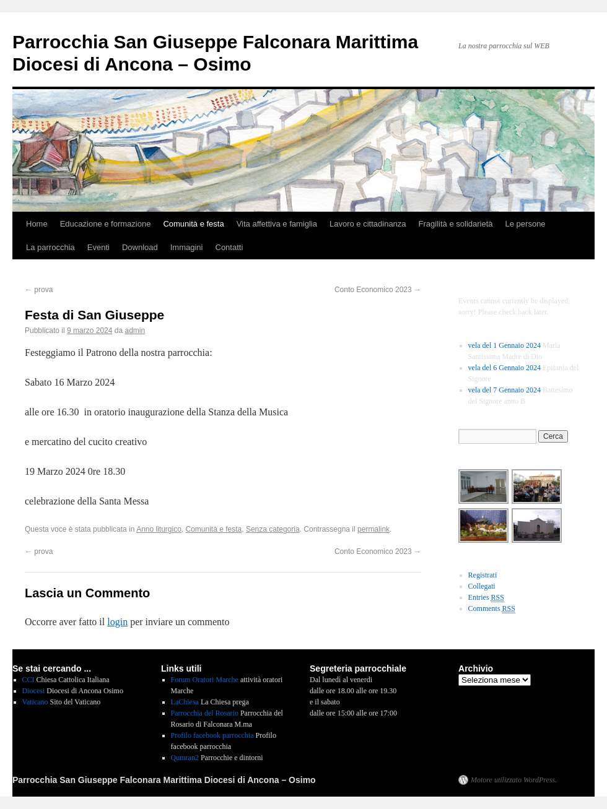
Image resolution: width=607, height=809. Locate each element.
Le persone (525, 223)
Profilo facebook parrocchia (212, 735)
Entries (486, 597)
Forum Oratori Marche (204, 679)
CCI (28, 679)
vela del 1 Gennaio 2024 (504, 345)
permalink (373, 529)
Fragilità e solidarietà (456, 223)
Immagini (186, 247)
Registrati (482, 575)
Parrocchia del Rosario (204, 713)
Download (140, 247)
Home (37, 223)
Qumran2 (185, 757)
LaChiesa (185, 702)
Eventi (98, 247)
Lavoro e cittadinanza (368, 223)
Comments (491, 608)
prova (39, 289)
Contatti (229, 247)
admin (135, 330)
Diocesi (33, 690)
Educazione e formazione (105, 223)
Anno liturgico (158, 529)
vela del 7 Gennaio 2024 (504, 390)
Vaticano (35, 702)
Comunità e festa (193, 223)
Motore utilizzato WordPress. (514, 780)
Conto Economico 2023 (377, 289)
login (117, 621)
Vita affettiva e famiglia (277, 223)
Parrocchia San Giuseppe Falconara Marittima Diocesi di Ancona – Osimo (164, 780)
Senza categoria (273, 529)
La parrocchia (50, 247)
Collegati (482, 586)
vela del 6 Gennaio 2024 (504, 367)
